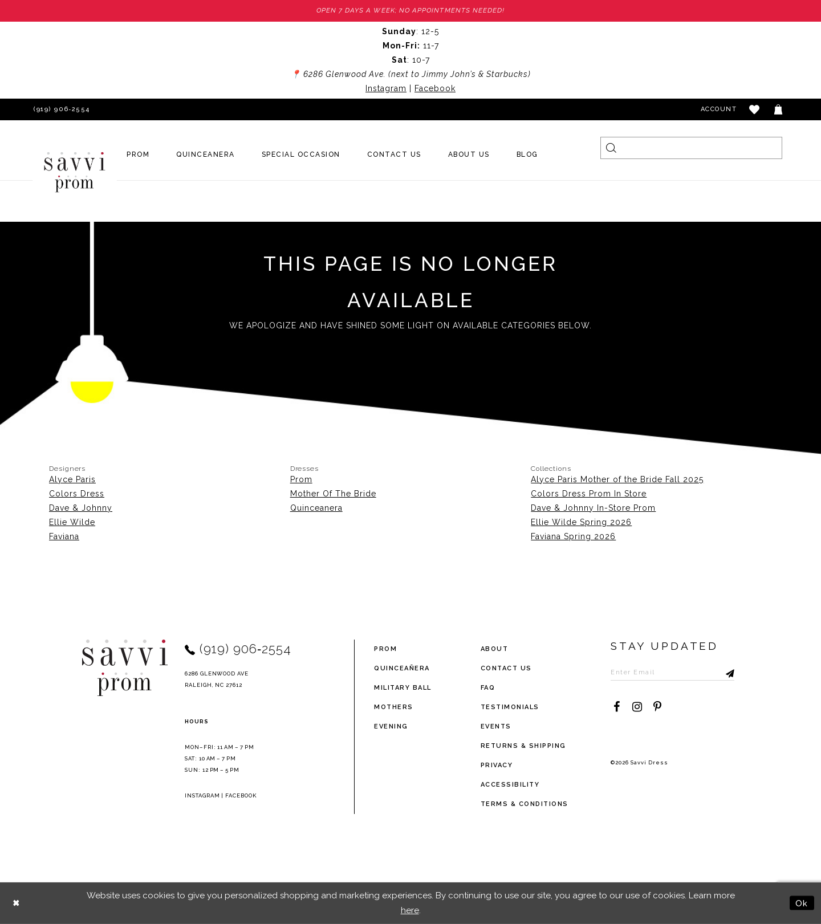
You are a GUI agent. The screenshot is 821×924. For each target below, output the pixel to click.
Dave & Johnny (80, 507)
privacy (497, 765)
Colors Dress (76, 493)
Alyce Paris (72, 479)
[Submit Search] (611, 148)
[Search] (691, 148)
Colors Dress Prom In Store (589, 493)
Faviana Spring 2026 (573, 536)
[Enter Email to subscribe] (674, 672)
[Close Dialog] (17, 903)
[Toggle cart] (779, 109)
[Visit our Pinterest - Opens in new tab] (657, 707)
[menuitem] (138, 155)
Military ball (403, 687)
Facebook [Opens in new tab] (435, 88)
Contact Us (506, 668)
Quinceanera (316, 507)
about (495, 649)
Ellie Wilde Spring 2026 (581, 522)
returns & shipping (523, 746)
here (410, 910)
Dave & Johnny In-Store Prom (593, 507)
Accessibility (510, 784)
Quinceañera (402, 668)
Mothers (393, 707)
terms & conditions (524, 804)
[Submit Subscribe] (728, 672)
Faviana (64, 536)
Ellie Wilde (72, 522)
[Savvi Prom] (74, 172)
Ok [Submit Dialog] (801, 902)
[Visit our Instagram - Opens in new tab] (637, 707)
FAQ (488, 687)
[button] (755, 109)
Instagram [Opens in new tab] (386, 88)
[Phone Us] (59, 109)
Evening (391, 726)
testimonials (510, 707)
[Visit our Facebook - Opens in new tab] (616, 707)
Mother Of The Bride (333, 493)
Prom (301, 479)
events (496, 726)
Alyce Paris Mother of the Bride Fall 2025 (617, 479)
